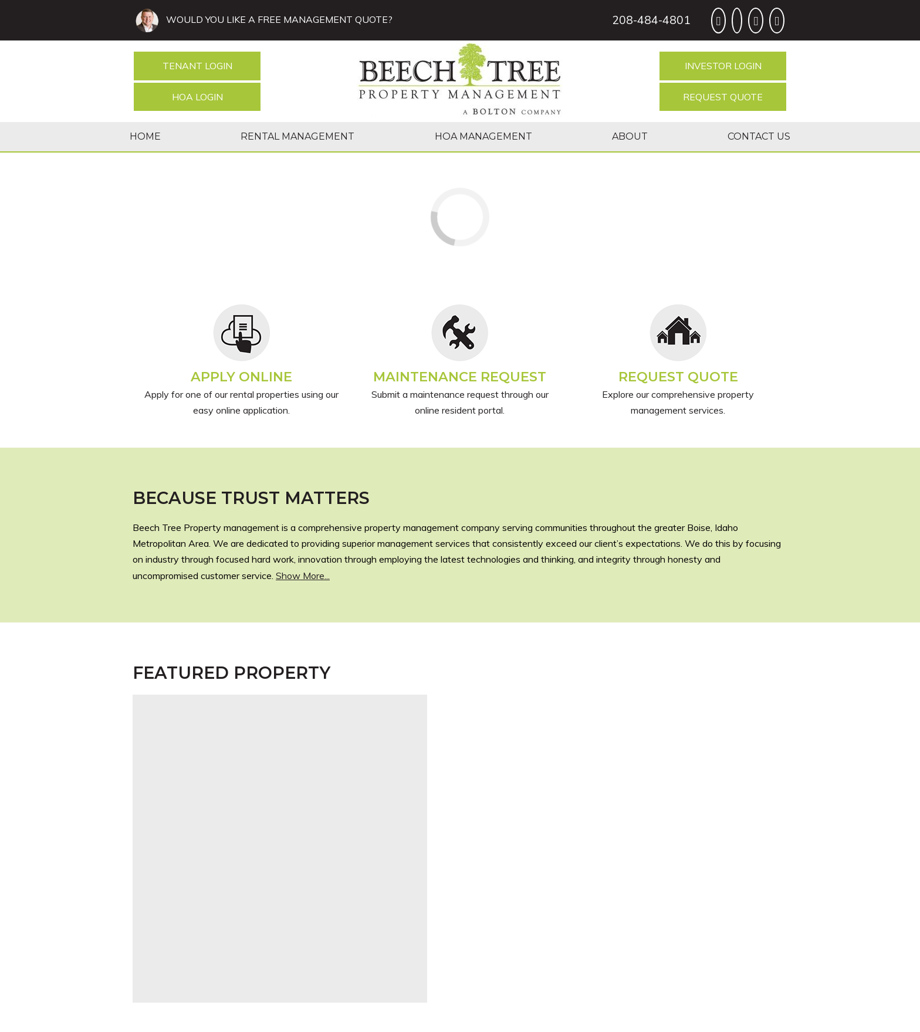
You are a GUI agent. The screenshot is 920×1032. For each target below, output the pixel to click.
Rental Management (297, 136)
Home (145, 136)
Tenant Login (197, 66)
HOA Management (483, 136)
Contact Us (759, 136)
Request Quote (723, 97)
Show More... (303, 575)
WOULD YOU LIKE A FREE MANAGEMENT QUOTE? (277, 19)
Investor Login (723, 66)
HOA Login (197, 97)
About (630, 136)
